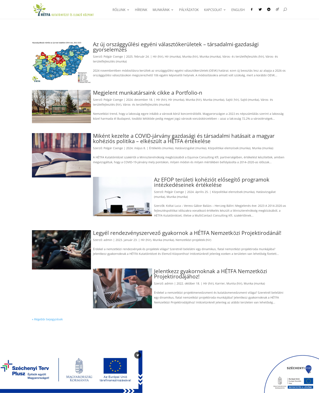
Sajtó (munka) (249, 100)
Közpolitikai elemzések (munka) (229, 148)
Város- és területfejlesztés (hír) (243, 56)
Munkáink (161, 10)
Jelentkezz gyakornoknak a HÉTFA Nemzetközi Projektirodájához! (210, 273)
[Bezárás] (137, 355)
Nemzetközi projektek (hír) (193, 240)
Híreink (141, 10)
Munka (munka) (210, 56)
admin (108, 240)
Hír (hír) (158, 56)
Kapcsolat (213, 10)
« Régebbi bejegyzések (47, 319)
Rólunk (119, 10)
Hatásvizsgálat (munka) (190, 148)
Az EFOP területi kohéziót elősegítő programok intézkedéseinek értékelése (211, 182)
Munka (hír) (190, 56)
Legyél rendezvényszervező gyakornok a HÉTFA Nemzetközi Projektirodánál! (187, 232)
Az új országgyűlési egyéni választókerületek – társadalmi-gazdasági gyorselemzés (176, 47)
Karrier (220, 283)
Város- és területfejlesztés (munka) (146, 104)
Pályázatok (189, 10)
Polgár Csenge (113, 56)
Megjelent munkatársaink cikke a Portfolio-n (147, 92)
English (238, 10)
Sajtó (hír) (232, 100)
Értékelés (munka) (161, 148)
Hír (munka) (173, 56)
